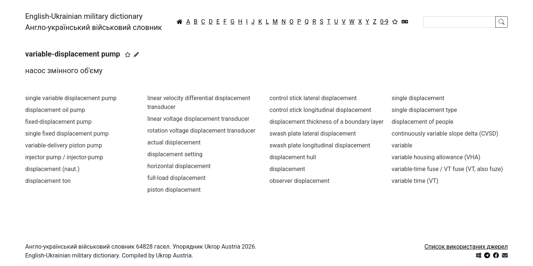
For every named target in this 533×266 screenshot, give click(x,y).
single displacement (418, 98)
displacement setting (174, 154)
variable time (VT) (415, 180)
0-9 (384, 21)
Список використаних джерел (466, 246)
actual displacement (174, 142)
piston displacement (174, 189)
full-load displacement (176, 177)
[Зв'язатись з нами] (505, 255)
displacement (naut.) (52, 169)
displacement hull (292, 157)
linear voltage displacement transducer (198, 118)
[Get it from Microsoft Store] (478, 255)
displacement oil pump (55, 109)
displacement (287, 169)
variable (402, 145)
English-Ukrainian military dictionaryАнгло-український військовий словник (93, 22)
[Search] (459, 22)
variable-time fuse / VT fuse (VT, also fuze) (447, 169)
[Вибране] (395, 22)
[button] (128, 54)
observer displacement (299, 180)
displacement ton (48, 180)
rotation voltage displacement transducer (201, 130)
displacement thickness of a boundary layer (326, 121)
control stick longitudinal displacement (320, 109)
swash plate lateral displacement (312, 133)
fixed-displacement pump (58, 121)
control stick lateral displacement (313, 98)
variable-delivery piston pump (63, 145)
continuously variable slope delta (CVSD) (445, 133)
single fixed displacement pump (66, 133)
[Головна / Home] (179, 22)
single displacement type (424, 109)
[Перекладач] (405, 22)
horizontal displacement (179, 166)
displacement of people (422, 121)
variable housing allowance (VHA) (436, 157)
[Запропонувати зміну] (136, 55)
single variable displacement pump (71, 98)
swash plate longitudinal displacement (320, 145)
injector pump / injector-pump (64, 157)
